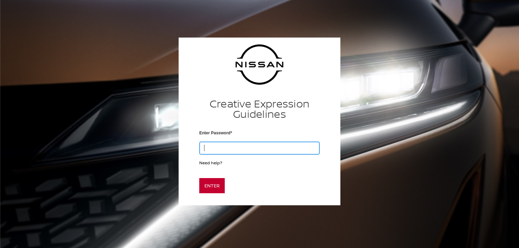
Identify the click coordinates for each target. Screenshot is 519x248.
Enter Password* (215, 133)
